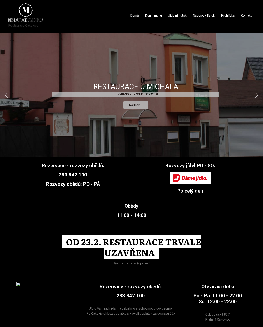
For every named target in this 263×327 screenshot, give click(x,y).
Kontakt (246, 16)
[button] (6, 95)
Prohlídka (228, 16)
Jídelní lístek (177, 16)
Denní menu (153, 16)
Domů (134, 16)
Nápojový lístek (204, 16)
